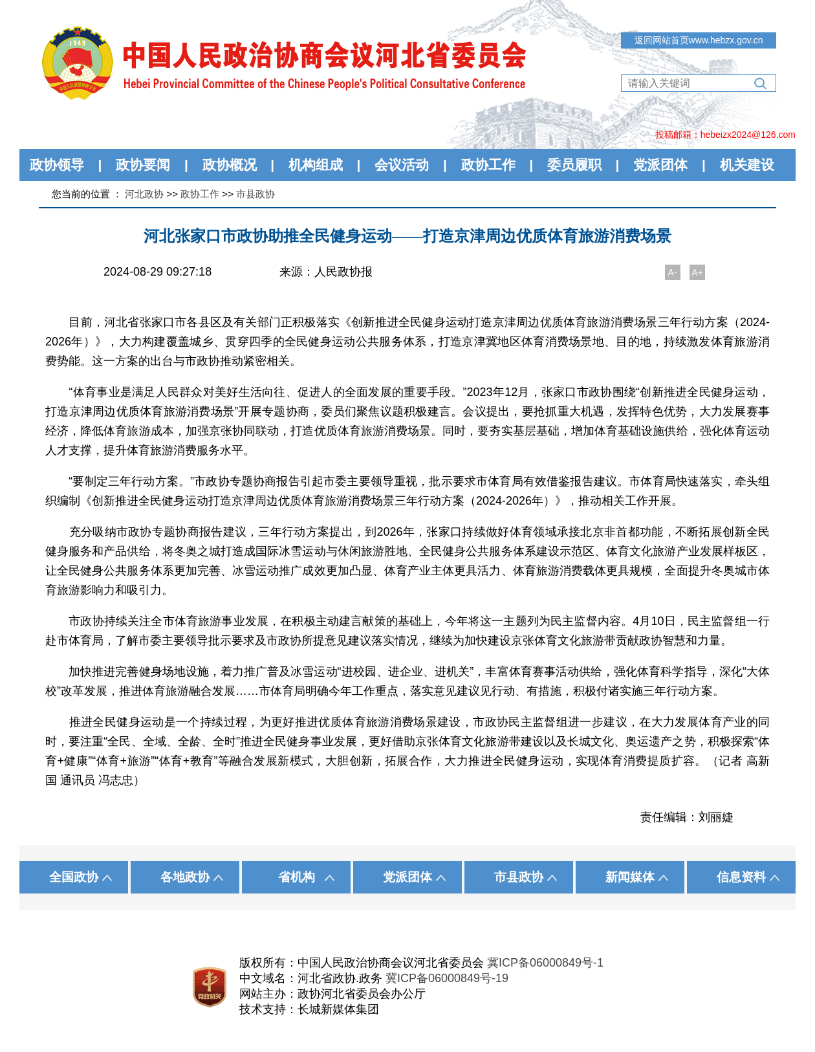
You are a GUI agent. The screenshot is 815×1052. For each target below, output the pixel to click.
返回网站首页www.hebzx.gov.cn (699, 40)
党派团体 (660, 164)
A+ (697, 272)
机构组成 (315, 164)
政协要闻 (143, 164)
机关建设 (747, 164)
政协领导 (57, 164)
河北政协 (144, 193)
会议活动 (402, 164)
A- (672, 272)
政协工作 (488, 164)
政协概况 (229, 164)
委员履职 (574, 164)
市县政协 (255, 193)
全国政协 (73, 877)
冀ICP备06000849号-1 (545, 962)
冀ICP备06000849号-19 (447, 978)
